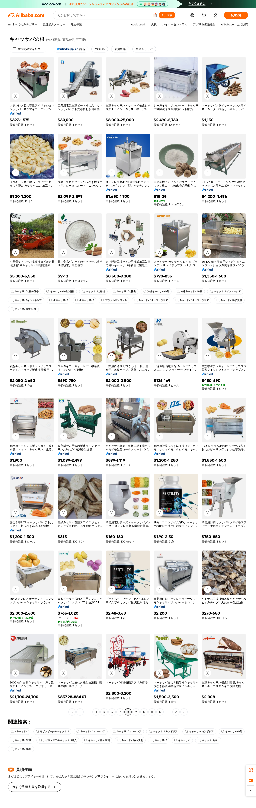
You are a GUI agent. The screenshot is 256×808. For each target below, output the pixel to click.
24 (176, 712)
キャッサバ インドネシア (225, 291)
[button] (154, 15)
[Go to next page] (184, 712)
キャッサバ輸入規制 (97, 740)
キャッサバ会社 (208, 740)
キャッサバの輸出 (93, 291)
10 (144, 712)
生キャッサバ (58, 300)
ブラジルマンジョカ (114, 300)
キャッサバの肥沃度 (229, 300)
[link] (251, 770)
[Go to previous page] (72, 712)
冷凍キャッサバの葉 (156, 291)
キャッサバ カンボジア (163, 731)
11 (152, 712)
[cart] (205, 15)
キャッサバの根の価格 (25, 291)
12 (160, 712)
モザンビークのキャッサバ (52, 731)
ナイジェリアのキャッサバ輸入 (58, 740)
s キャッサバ (19, 731)
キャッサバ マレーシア (90, 731)
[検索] (167, 15)
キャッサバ (159, 740)
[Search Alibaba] (103, 15)
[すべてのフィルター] (28, 49)
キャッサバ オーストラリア (151, 300)
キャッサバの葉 (231, 731)
